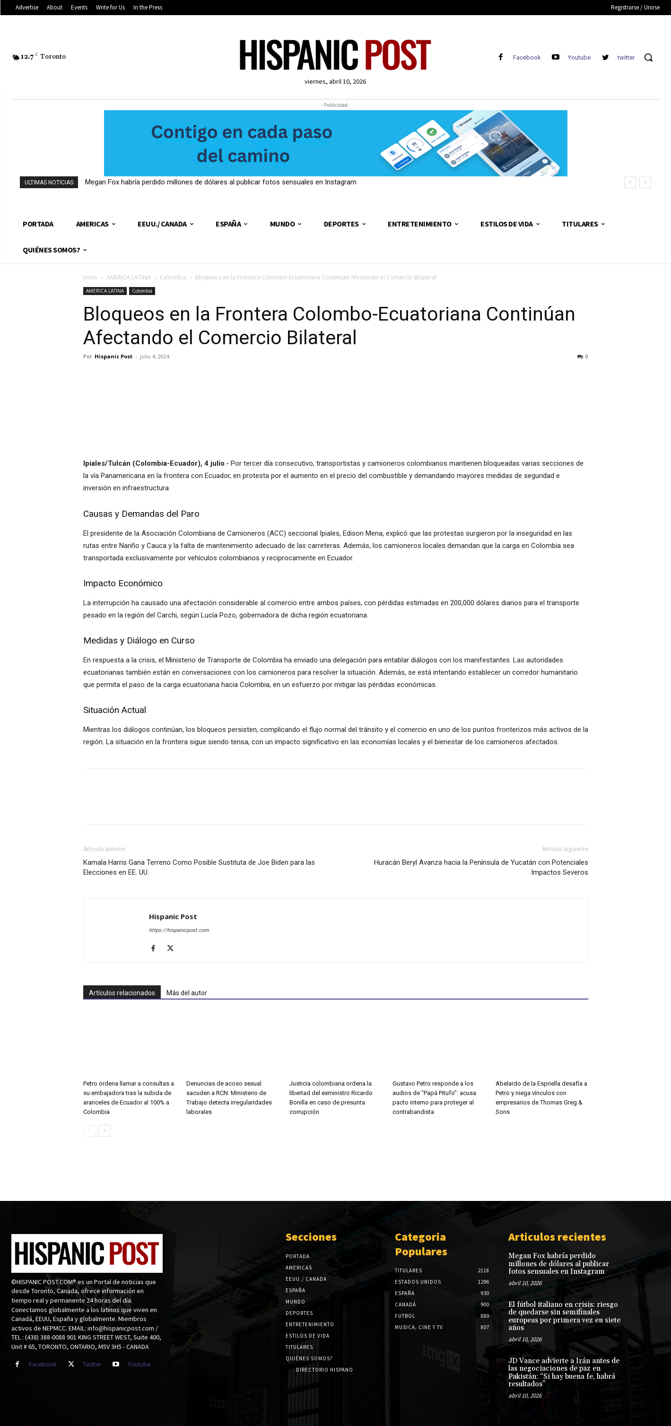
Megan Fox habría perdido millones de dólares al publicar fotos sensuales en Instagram (221, 182)
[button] (648, 57)
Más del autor (186, 993)
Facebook (527, 57)
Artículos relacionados (122, 993)
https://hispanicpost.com (179, 930)
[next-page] (104, 1131)
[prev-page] (89, 1131)
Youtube (579, 57)
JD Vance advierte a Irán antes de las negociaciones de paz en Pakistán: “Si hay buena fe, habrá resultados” (563, 1372)
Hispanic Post (113, 356)
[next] (645, 182)
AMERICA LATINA (128, 277)
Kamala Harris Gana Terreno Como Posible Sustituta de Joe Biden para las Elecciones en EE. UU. (199, 867)
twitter (626, 57)
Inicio (90, 277)
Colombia (173, 277)
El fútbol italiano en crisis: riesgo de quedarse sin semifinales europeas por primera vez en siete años (564, 1316)
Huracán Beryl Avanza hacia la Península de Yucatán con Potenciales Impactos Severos (481, 867)
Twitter (92, 1364)
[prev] (630, 182)
